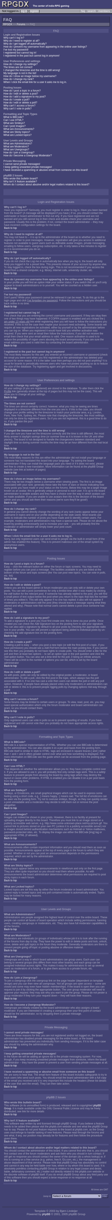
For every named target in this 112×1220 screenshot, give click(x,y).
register (34, 11)
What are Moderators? (16, 146)
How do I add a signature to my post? (24, 96)
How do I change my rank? (18, 79)
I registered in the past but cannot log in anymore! (31, 55)
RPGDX (7, 24)
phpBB (46, 1214)
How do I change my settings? (20, 64)
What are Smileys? (14, 123)
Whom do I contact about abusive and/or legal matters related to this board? (46, 184)
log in (24, 11)
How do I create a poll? (16, 99)
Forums (21, 24)
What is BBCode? (13, 117)
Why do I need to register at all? (21, 40)
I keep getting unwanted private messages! (27, 167)
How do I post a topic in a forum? (22, 90)
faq (83, 11)
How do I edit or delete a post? (20, 93)
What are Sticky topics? (16, 132)
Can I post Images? (14, 126)
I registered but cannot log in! (19, 52)
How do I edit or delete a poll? (20, 102)
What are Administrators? (17, 143)
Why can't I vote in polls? (17, 108)
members (104, 11)
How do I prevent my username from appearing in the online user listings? (45, 46)
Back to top (10, 228)
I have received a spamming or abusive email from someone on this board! (45, 169)
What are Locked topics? (17, 135)
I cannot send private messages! (21, 164)
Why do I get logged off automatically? (25, 43)
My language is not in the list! (19, 73)
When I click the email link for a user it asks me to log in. (35, 82)
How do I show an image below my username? (29, 76)
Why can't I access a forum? (19, 105)
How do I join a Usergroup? (18, 152)
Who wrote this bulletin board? (20, 178)
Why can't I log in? (13, 37)
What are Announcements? (18, 129)
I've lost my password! (16, 49)
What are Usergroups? (16, 149)
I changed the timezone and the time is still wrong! (31, 70)
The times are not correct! (18, 67)
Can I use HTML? (13, 120)
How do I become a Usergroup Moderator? (27, 155)
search (92, 11)
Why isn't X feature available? (20, 181)
